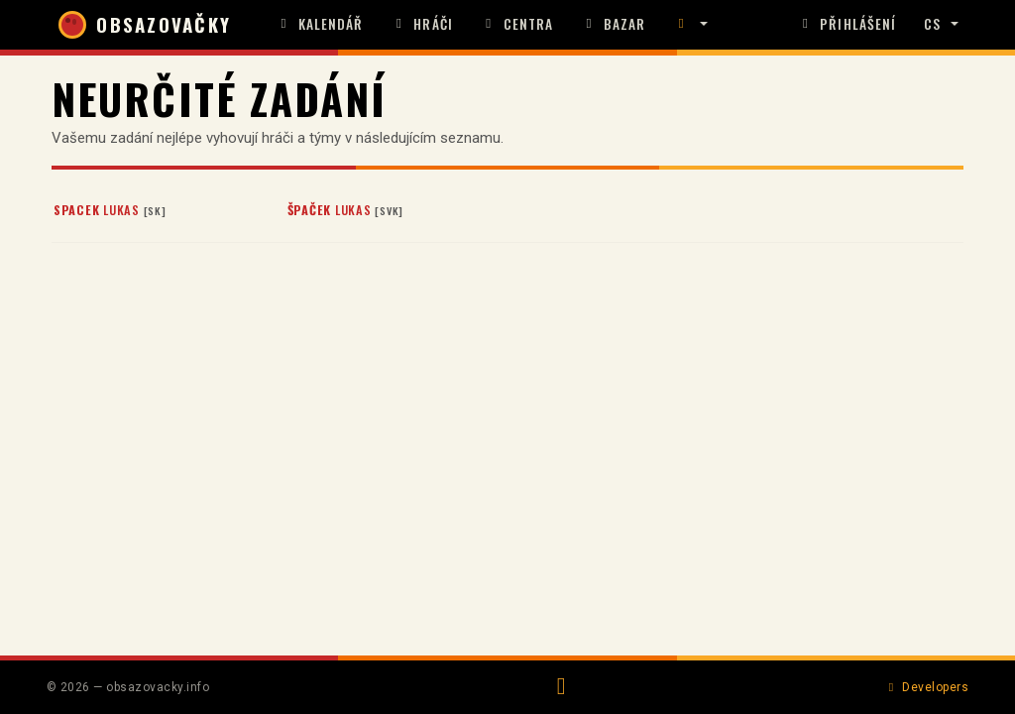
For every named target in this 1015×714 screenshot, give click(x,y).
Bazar (613, 24)
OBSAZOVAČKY (144, 25)
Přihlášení (846, 24)
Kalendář (320, 24)
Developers (926, 687)
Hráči (422, 24)
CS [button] (932, 24)
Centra (517, 24)
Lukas (110, 209)
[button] (690, 25)
